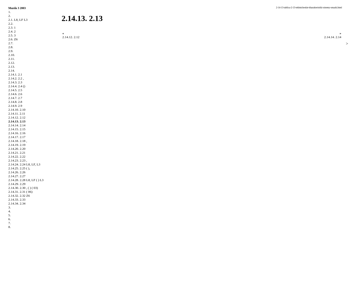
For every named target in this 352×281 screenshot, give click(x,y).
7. (9, 223)
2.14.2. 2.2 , (16, 78)
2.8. (10, 47)
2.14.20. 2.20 (16, 149)
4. (9, 211)
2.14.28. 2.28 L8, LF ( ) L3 (26, 180)
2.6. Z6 (13, 39)
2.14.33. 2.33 (16, 199)
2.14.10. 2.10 (16, 109)
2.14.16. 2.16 (16, 133)
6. (9, 219)
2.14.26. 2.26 (16, 172)
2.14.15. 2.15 (16, 129)
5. (9, 215)
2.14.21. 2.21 (16, 152)
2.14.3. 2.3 (15, 82)
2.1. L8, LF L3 (18, 20)
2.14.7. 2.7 (15, 98)
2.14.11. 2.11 (16, 113)
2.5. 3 (12, 35)
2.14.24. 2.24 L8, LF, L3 (24, 164)
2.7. (10, 43)
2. (9, 16)
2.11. (11, 59)
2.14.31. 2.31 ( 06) (20, 192)
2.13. (11, 66)
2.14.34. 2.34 (16, 203)
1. (9, 12)
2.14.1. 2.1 (15, 74)
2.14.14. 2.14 (16, 125)
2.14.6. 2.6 (15, 94)
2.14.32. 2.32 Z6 (19, 195)
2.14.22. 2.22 (16, 156)
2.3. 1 (12, 27)
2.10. (11, 55)
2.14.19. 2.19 (16, 145)
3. (9, 207)
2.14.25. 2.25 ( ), (19, 168)
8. (9, 227)
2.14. (11, 70)
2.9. (10, 51)
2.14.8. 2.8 (15, 102)
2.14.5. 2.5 (15, 90)
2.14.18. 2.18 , (17, 141)
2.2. (10, 23)
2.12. (11, 63)
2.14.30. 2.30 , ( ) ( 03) (23, 188)
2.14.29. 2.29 (16, 184)
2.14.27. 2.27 (16, 176)
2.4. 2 (12, 31)
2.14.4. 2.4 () (16, 86)
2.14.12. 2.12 (16, 117)
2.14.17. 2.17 (16, 137)
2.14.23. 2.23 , (17, 160)
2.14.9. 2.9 (15, 106)
